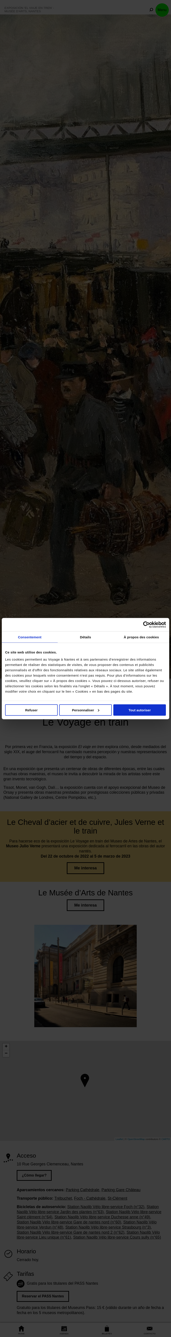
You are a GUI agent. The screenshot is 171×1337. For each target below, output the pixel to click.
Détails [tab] (85, 637)
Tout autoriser (139, 710)
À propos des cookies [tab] (141, 637)
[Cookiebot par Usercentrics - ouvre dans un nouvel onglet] (146, 624)
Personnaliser (85, 710)
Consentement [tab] (29, 637)
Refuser (31, 710)
